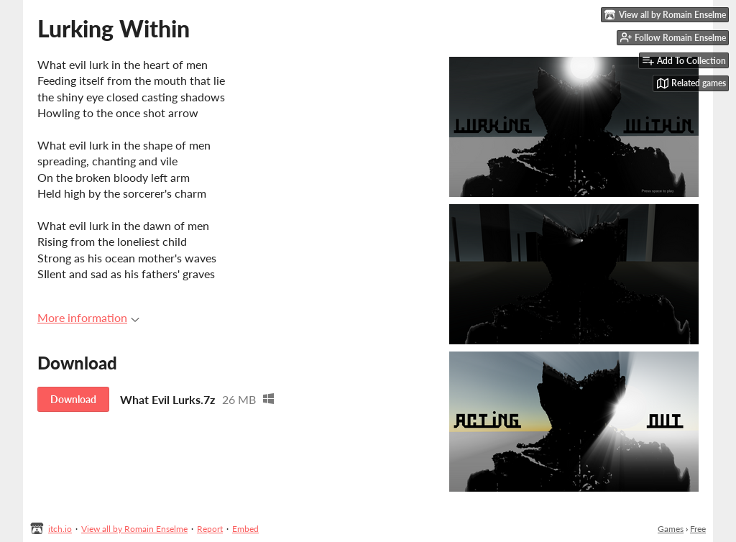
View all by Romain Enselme (134, 528)
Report (210, 528)
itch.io (60, 528)
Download (73, 399)
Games (671, 528)
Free (698, 528)
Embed (245, 528)
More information (88, 317)
